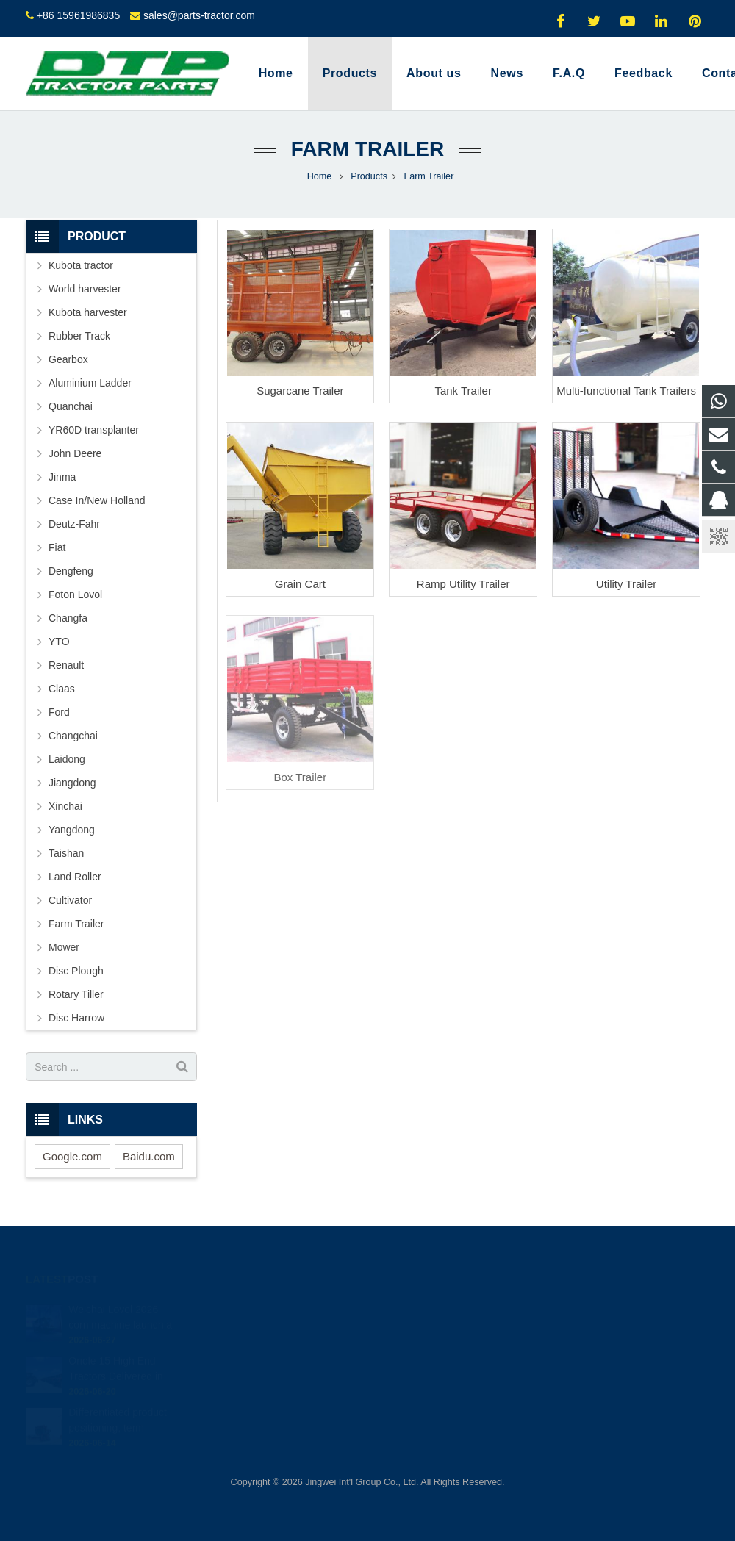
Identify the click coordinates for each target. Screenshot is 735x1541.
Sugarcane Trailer (300, 390)
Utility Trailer (626, 584)
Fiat (57, 547)
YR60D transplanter (94, 430)
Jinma (62, 477)
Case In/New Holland (97, 500)
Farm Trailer (367, 148)
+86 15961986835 (78, 15)
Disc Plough (76, 971)
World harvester (85, 289)
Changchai (73, 735)
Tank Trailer (463, 390)
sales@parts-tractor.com (199, 15)
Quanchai (71, 406)
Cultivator (70, 900)
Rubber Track (79, 336)
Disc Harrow (76, 1018)
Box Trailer (299, 777)
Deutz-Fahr (74, 524)
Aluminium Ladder (90, 383)
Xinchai (65, 806)
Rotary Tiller (76, 994)
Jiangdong (72, 783)
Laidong (67, 759)
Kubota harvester (88, 312)
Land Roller (75, 877)
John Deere (75, 453)
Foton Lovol (75, 594)
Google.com (72, 1156)
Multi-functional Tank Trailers (626, 390)
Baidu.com (149, 1156)
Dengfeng (71, 571)
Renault (66, 665)
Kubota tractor (81, 265)
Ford (59, 712)
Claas (62, 688)
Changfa (68, 618)
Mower (64, 947)
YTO (59, 641)
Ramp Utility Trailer (463, 584)
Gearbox (68, 359)
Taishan (66, 853)
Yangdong (72, 830)
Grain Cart (300, 584)
